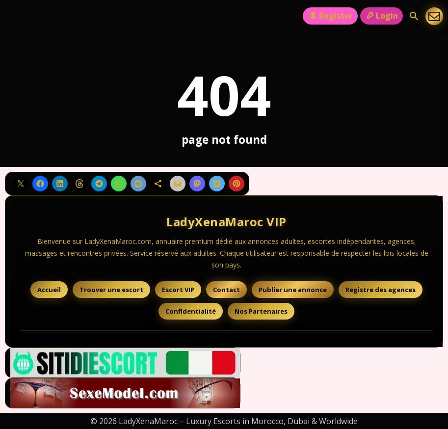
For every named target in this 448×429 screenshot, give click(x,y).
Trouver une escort (111, 289)
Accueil (49, 289)
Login (381, 15)
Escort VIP (178, 289)
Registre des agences (380, 289)
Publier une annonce (293, 289)
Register (330, 15)
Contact (226, 289)
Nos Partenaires (261, 311)
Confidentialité (190, 311)
